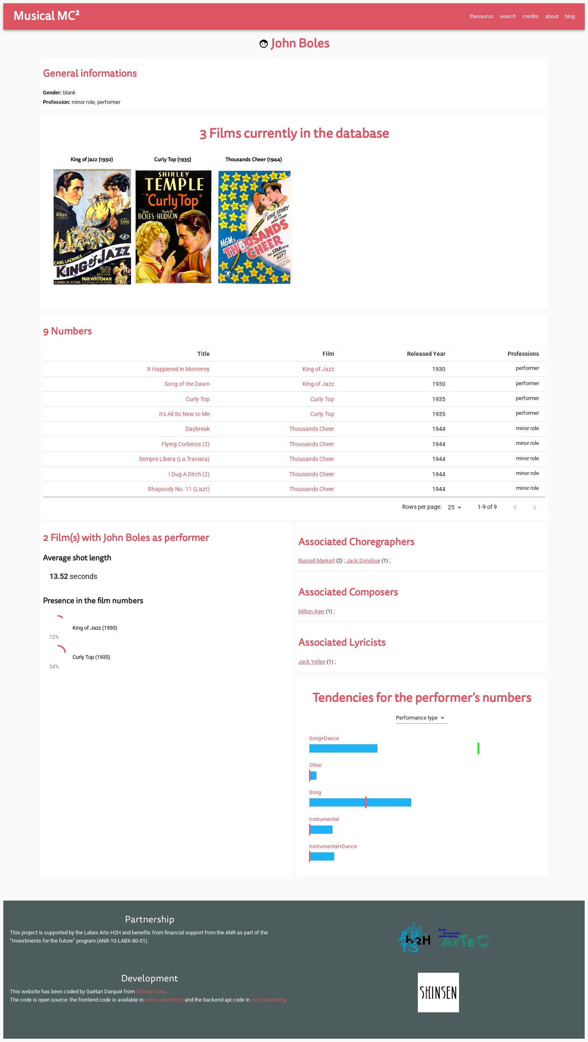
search (508, 16)
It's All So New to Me (184, 414)
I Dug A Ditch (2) (189, 474)
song (315, 792)
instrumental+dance (333, 846)
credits (530, 16)
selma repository (164, 1000)
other (315, 765)
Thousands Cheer (311, 429)
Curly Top (198, 399)
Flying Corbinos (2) (186, 444)
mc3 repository (268, 1000)
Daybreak (197, 429)
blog (570, 16)
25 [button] (451, 507)
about (551, 16)
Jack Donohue (363, 560)
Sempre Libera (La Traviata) (174, 459)
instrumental (324, 819)
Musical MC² (46, 16)
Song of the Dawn (187, 384)
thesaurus (481, 16)
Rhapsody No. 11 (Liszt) (179, 489)
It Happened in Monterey (178, 369)
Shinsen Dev (150, 991)
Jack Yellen (312, 662)
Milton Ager (311, 611)
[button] (166, 628)
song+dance (324, 738)
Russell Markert (316, 560)
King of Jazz (318, 369)
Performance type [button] (417, 718)
